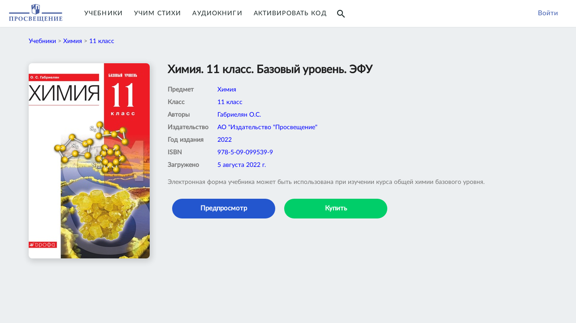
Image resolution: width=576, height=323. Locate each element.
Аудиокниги (217, 13)
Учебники (103, 13)
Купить (336, 208)
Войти (548, 13)
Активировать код (290, 13)
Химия (72, 41)
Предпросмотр (223, 208)
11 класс (101, 41)
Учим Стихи (157, 13)
